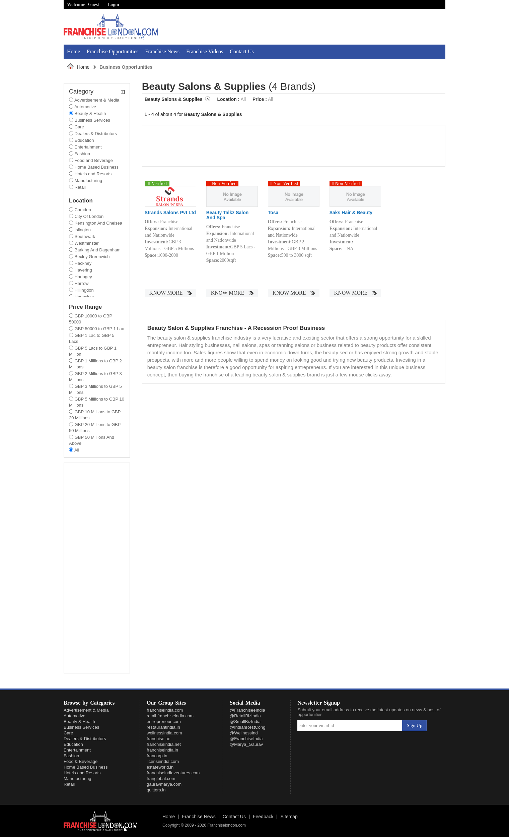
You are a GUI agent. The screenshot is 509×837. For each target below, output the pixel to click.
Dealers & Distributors (85, 738)
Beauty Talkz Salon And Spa (227, 215)
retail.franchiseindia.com (170, 715)
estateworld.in (160, 767)
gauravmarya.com (164, 784)
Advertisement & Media (86, 710)
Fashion (71, 755)
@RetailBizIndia (245, 715)
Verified (157, 183)
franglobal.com (161, 778)
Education (73, 744)
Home (73, 51)
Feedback (263, 817)
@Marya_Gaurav (246, 744)
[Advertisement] (367, 26)
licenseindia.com (163, 761)
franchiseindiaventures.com (173, 772)
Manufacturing (77, 778)
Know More (166, 293)
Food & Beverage (80, 761)
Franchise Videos (204, 51)
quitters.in (156, 789)
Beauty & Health (79, 721)
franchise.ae (158, 738)
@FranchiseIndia (246, 738)
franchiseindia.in (162, 750)
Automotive (74, 715)
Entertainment (77, 750)
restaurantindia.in (163, 727)
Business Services (81, 727)
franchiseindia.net (164, 744)
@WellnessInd (244, 732)
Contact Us (242, 51)
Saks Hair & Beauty (351, 212)
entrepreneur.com (164, 721)
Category (97, 91)
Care (68, 732)
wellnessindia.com (164, 732)
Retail (69, 784)
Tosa (273, 212)
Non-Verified (223, 183)
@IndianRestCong (247, 727)
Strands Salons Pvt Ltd (170, 212)
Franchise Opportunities (112, 51)
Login (113, 4)
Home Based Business (86, 767)
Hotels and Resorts (82, 772)
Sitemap (288, 817)
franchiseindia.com (165, 710)
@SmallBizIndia (245, 721)
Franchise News (162, 51)
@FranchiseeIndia (247, 710)
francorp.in (157, 755)
